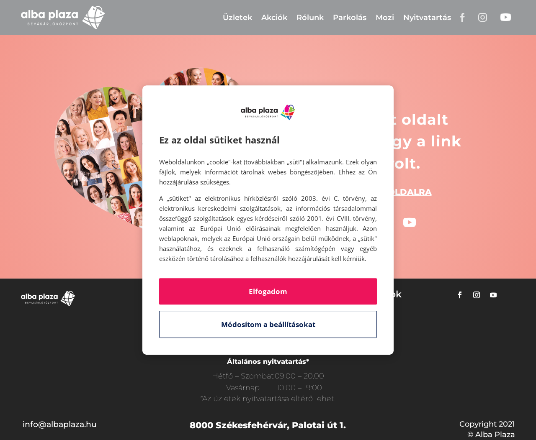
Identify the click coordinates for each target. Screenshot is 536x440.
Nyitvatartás (427, 17)
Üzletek (237, 17)
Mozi (385, 17)
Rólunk (310, 17)
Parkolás (349, 17)
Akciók (274, 17)
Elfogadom (268, 291)
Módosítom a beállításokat (268, 324)
